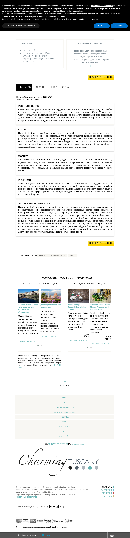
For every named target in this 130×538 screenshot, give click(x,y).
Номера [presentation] (52, 87)
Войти (18, 535)
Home (64, 398)
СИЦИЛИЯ (108, 493)
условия (63, 527)
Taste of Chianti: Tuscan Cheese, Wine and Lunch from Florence (100, 307)
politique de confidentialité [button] (102, 6)
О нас (64, 402)
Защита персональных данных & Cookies (41, 527)
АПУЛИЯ (108, 497)
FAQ (64, 431)
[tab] (24, 87)
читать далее (28, 342)
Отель (73, 256)
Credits (18, 527)
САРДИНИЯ (107, 490)
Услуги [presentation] (39, 87)
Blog (64, 422)
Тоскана (64, 417)
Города (43, 256)
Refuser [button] (101, 26)
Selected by (64, 427)
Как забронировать (65, 407)
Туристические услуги (64, 412)
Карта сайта (64, 436)
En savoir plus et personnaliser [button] (21, 26)
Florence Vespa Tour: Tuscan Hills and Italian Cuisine (77, 307)
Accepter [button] (119, 26)
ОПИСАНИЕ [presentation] (24, 87)
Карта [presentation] (65, 87)
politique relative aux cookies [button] (70, 11)
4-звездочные (58, 256)
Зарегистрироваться (30, 535)
